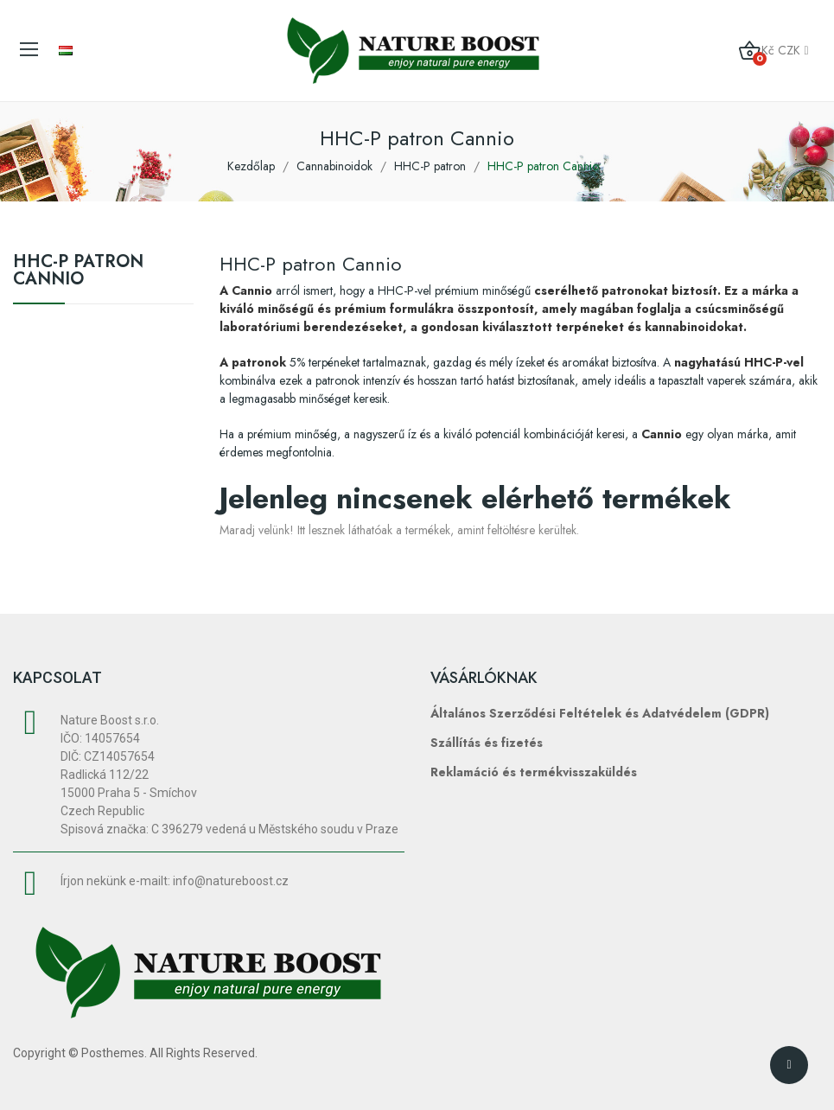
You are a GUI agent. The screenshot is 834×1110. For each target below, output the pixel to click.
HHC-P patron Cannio (78, 272)
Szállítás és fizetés (486, 742)
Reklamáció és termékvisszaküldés (533, 772)
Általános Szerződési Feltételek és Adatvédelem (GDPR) (599, 713)
